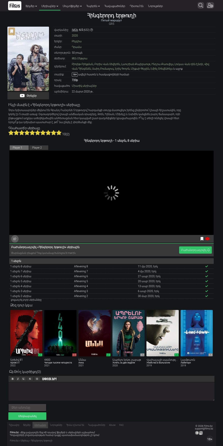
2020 (75, 35)
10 (59, 132)
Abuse (112, 425)
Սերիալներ (49, 6)
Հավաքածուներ (114, 6)
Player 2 (37, 147)
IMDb (75, 29)
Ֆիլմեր (31, 6)
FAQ (121, 425)
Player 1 (17, 147)
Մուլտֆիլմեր (72, 6)
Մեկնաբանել (27, 416)
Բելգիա (77, 41)
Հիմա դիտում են (75, 425)
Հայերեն (93, 6)
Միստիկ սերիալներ (84, 85)
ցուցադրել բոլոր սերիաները (26, 300)
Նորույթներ (155, 6)
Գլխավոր (14, 425)
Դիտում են (136, 6)
